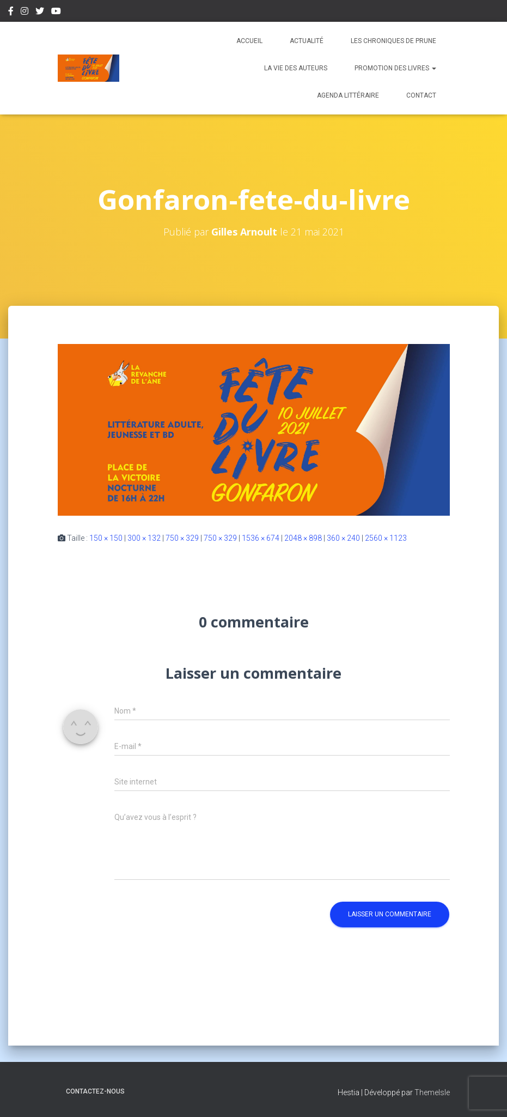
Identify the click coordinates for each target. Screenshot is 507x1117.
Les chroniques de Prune (393, 41)
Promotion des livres (395, 68)
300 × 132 (144, 538)
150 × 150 (106, 538)
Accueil (249, 41)
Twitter (39, 12)
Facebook (11, 12)
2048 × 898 (303, 538)
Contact (421, 95)
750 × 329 (182, 538)
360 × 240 (343, 538)
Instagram (24, 12)
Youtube (56, 12)
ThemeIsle (432, 1092)
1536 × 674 (260, 538)
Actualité (306, 41)
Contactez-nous (95, 1091)
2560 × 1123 (386, 538)
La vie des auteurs (295, 68)
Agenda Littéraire (348, 95)
